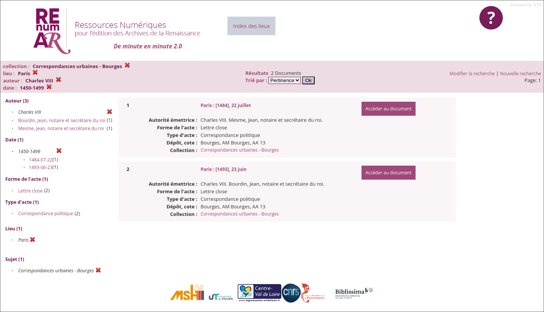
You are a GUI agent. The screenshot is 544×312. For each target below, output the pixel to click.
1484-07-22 (41, 160)
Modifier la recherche (472, 73)
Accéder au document (388, 109)
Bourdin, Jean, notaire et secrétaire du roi (61, 120)
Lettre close (30, 191)
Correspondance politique (45, 213)
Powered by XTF (526, 5)
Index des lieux (251, 25)
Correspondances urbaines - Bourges (240, 150)
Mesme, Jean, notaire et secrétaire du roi (61, 128)
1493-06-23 (41, 167)
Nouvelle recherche (520, 73)
